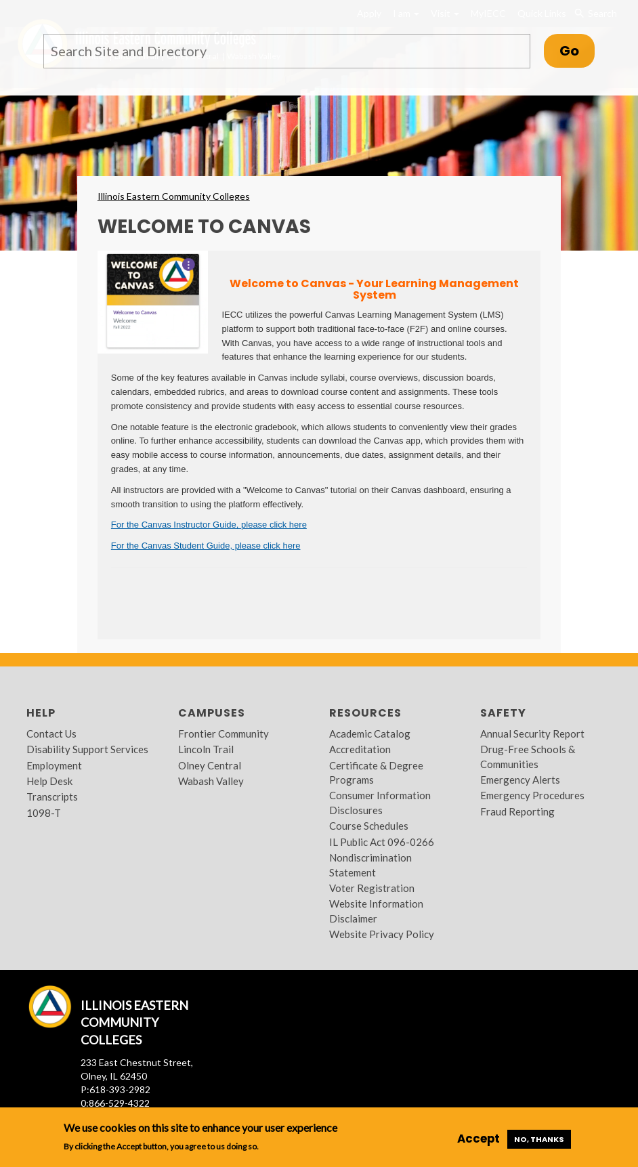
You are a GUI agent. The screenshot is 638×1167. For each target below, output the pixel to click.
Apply (369, 13)
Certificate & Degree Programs (376, 772)
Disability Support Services (87, 749)
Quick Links (541, 13)
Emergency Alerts (520, 779)
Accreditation (360, 749)
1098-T (43, 813)
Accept (478, 1138)
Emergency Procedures (532, 795)
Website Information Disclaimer (376, 910)
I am (406, 13)
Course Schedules (368, 826)
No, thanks (539, 1139)
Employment (54, 765)
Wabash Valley (211, 781)
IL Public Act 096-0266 (381, 842)
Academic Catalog (369, 733)
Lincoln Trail (206, 749)
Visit (445, 13)
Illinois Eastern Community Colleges (174, 196)
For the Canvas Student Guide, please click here (206, 545)
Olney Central (209, 765)
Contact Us (51, 733)
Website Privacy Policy (381, 934)
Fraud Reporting (517, 811)
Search (595, 13)
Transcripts (52, 796)
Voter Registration (371, 888)
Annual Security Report (532, 733)
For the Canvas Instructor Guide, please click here (209, 524)
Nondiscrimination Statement (370, 864)
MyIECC (488, 13)
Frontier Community (223, 733)
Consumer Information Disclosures (380, 802)
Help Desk (49, 781)
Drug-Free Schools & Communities (527, 756)
